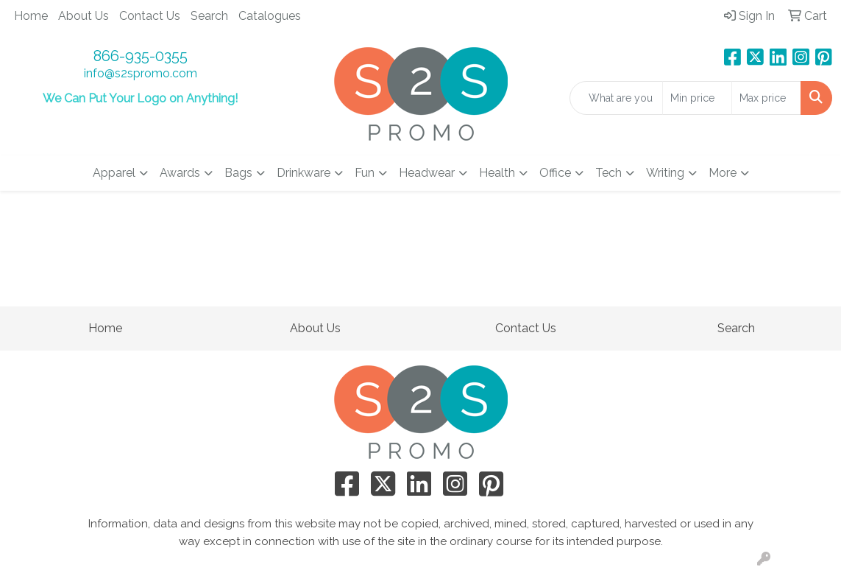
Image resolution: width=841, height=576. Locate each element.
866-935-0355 (140, 56)
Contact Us (149, 16)
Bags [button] (238, 173)
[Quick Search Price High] (766, 98)
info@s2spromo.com (140, 73)
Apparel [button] (114, 173)
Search (209, 16)
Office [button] (555, 173)
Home (31, 16)
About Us (83, 16)
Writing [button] (665, 173)
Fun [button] (365, 173)
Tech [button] (608, 173)
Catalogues (269, 16)
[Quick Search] (616, 98)
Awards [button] (180, 173)
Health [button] (497, 173)
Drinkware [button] (303, 173)
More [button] (723, 173)
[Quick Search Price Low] (697, 98)
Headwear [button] (427, 173)
